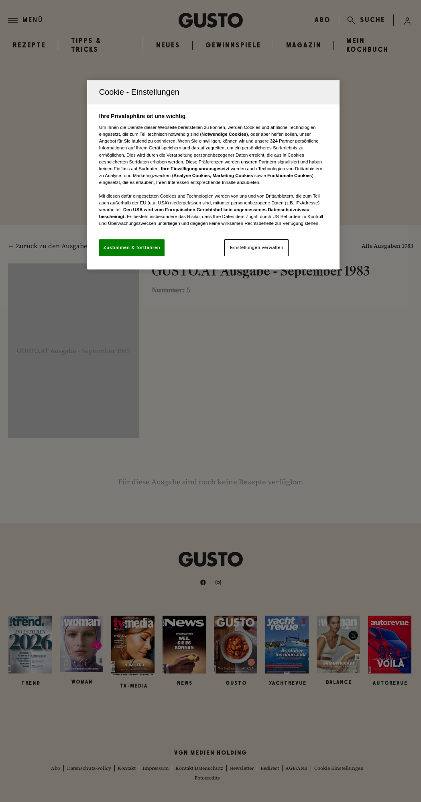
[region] (213, 174)
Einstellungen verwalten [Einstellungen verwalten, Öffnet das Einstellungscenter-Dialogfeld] (256, 247)
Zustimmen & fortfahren (132, 247)
